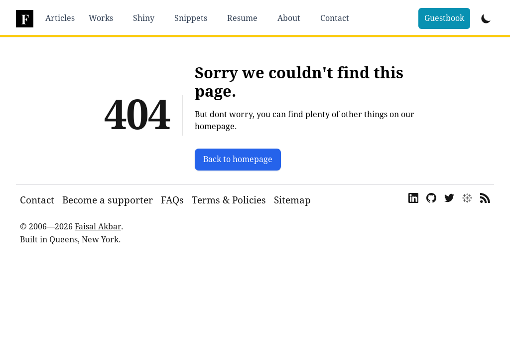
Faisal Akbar (98, 226)
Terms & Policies (229, 200)
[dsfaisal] (24, 18)
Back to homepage (237, 159)
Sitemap (292, 200)
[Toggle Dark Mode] (486, 18)
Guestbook (444, 18)
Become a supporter (107, 200)
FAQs (172, 200)
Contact (37, 200)
